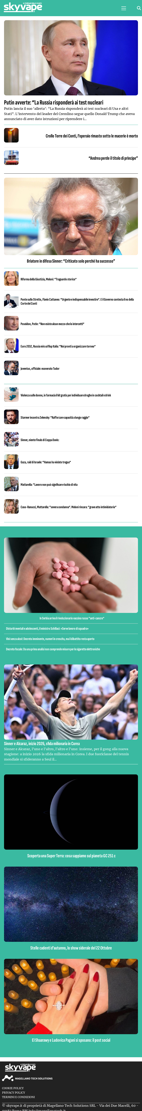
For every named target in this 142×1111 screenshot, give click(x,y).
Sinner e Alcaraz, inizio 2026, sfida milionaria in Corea (42, 744)
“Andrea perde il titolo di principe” (113, 158)
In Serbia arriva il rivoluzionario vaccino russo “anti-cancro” (72, 618)
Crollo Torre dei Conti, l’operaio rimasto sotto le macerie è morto (92, 136)
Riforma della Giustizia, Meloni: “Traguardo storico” (49, 279)
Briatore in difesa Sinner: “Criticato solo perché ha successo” (71, 261)
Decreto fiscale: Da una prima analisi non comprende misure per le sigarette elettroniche (53, 649)
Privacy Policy (13, 1092)
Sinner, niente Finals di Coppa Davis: (40, 440)
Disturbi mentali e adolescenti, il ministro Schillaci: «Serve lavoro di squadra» (47, 628)
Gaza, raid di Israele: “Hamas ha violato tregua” (46, 462)
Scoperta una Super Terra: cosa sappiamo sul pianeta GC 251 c (71, 856)
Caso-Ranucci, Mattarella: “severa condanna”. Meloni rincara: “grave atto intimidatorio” (69, 507)
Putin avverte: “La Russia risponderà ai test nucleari (53, 103)
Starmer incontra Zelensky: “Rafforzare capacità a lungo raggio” (55, 417)
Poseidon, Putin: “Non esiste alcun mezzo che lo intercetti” (52, 324)
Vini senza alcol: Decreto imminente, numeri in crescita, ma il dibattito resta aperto (50, 639)
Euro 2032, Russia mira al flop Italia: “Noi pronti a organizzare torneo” (58, 346)
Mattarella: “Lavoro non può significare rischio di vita (49, 485)
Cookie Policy (13, 1088)
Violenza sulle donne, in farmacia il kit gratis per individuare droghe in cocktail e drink (66, 395)
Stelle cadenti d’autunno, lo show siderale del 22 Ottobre (71, 948)
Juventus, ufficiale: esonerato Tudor (40, 368)
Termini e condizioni (18, 1097)
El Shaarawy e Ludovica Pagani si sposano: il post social (71, 1040)
